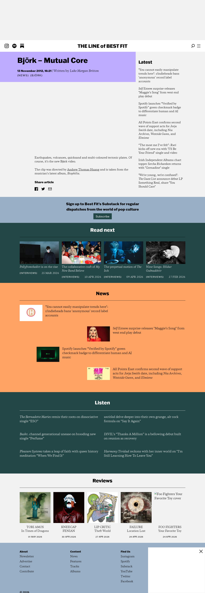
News (22, 75)
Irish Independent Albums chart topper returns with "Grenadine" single (160, 164)
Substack (126, 566)
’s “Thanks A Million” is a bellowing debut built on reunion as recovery (142, 436)
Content (75, 551)
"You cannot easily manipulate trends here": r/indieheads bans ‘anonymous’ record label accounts (159, 75)
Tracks (74, 566)
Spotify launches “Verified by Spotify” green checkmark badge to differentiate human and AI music (160, 109)
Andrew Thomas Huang (83, 170)
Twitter (125, 576)
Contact (25, 566)
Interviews (28, 273)
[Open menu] (198, 45)
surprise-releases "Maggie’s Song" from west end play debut (159, 92)
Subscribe (102, 216)
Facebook (127, 581)
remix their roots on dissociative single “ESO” (59, 419)
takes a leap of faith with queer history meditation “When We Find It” (59, 453)
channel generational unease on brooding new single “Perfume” (58, 436)
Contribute (27, 571)
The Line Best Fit (102, 45)
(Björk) (36, 75)
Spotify (125, 561)
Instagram (128, 556)
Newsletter (27, 556)
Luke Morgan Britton (84, 71)
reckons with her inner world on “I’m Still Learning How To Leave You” (143, 453)
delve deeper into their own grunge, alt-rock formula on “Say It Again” (141, 419)
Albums (75, 571)
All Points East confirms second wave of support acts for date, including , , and (160, 130)
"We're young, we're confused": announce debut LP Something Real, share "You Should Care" (161, 181)
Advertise (26, 561)
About (24, 551)
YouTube (126, 571)
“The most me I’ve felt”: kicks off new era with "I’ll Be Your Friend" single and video (158, 149)
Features (75, 561)
